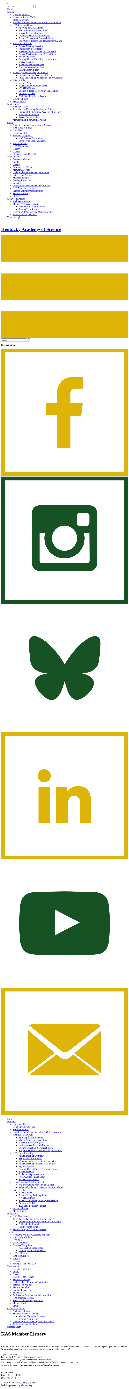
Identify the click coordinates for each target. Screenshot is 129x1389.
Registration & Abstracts (30, 49)
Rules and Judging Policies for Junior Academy (41, 77)
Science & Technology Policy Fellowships (38, 91)
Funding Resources (22, 180)
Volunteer (17, 183)
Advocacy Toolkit (27, 93)
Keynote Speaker (27, 56)
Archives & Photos (16, 198)
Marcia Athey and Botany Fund (33, 30)
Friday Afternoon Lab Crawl (32, 67)
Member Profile (20, 193)
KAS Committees (21, 146)
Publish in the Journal (29, 114)
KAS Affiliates (20, 143)
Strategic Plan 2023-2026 (25, 154)
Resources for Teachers (24, 167)
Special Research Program (31, 33)
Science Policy (20, 80)
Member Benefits (21, 177)
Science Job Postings (22, 175)
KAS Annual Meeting (23, 43)
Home (10, 9)
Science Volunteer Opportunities (28, 191)
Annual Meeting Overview (31, 46)
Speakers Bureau (21, 20)
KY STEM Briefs (27, 88)
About (10, 122)
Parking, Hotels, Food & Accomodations (37, 59)
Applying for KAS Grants (31, 27)
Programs (11, 12)
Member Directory (21, 170)
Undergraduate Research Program (34, 35)
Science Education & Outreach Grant (36, 38)
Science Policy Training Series (33, 85)
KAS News (18, 130)
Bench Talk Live (20, 99)
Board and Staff (20, 133)
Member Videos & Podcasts (26, 204)
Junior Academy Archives (25, 214)
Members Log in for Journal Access (29, 120)
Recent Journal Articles (29, 117)
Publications (12, 104)
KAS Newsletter (20, 106)
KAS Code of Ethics (22, 127)
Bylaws (16, 151)
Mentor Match (19, 101)
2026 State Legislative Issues (32, 96)
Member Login (14, 217)
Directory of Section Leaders (32, 141)
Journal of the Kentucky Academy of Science (34, 109)
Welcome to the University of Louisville (37, 51)
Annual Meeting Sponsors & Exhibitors (37, 54)
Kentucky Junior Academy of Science (30, 72)
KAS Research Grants (23, 25)
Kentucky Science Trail (24, 17)
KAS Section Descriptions (31, 138)
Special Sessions (26, 62)
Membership (13, 156)
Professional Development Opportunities (32, 185)
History (16, 148)
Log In (16, 162)
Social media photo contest (31, 64)
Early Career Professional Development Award (40, 41)
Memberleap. (27, 1385)
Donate (16, 164)
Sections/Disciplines (22, 135)
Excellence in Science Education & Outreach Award (37, 22)
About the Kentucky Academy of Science (32, 125)
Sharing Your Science (29, 209)
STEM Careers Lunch (29, 70)
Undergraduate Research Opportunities (31, 172)
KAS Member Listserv (23, 188)
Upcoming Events (21, 14)
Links (15, 196)
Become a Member (22, 159)
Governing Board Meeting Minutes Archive (33, 212)
